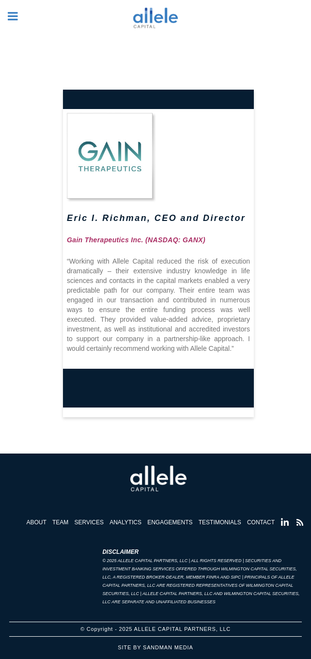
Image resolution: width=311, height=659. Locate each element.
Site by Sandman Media (155, 647)
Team (60, 522)
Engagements (169, 522)
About (36, 522)
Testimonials (220, 522)
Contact (261, 522)
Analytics (125, 522)
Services (89, 522)
